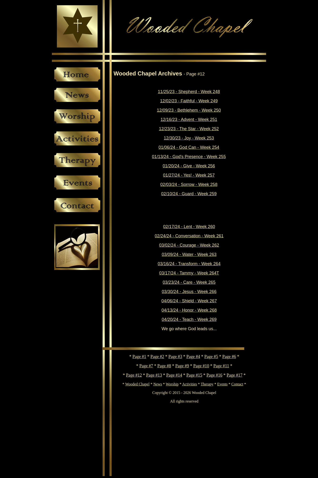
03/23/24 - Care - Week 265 (189, 282)
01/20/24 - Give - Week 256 (189, 166)
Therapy (207, 384)
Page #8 (164, 365)
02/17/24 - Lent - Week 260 (189, 226)
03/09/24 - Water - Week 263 (189, 254)
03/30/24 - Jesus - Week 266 (189, 291)
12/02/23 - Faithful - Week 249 (189, 101)
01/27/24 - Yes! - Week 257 (189, 175)
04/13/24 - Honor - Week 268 (189, 310)
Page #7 (146, 365)
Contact (237, 384)
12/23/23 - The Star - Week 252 (189, 128)
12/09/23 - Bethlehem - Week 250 (189, 110)
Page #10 (201, 365)
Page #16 (215, 375)
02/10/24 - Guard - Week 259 (189, 193)
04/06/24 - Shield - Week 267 (189, 301)
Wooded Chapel (137, 384)
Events (222, 384)
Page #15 (194, 375)
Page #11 (221, 365)
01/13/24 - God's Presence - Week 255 (189, 156)
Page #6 (229, 356)
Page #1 (139, 356)
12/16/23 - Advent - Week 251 (189, 119)
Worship (172, 384)
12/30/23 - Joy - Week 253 (189, 138)
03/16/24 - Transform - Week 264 (189, 263)
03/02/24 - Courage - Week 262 (189, 245)
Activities (189, 384)
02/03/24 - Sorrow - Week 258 (189, 184)
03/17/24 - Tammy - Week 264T (189, 273)
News (157, 384)
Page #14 (174, 375)
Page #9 (182, 365)
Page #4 (193, 356)
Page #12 (134, 375)
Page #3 (175, 356)
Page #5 (211, 356)
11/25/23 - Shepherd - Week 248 (189, 91)
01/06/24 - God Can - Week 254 (189, 147)
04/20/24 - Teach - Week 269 (189, 319)
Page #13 (154, 375)
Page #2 (157, 356)
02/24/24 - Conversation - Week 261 (189, 236)
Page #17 (235, 375)
